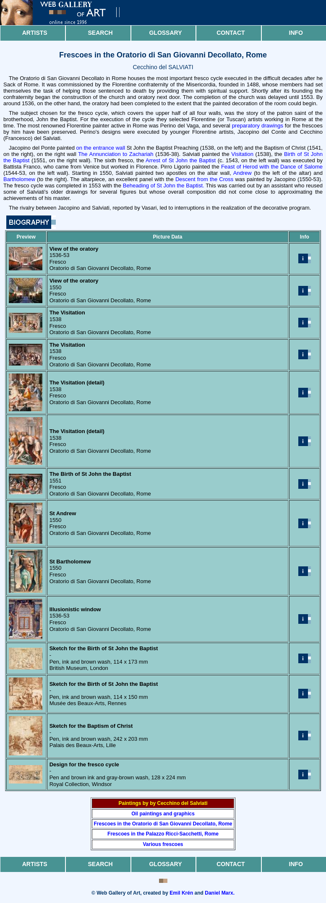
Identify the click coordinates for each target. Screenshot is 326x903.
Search (100, 32)
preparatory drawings (257, 125)
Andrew (242, 173)
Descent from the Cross (204, 179)
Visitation (242, 154)
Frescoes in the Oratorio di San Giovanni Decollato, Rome (163, 824)
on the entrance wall (100, 148)
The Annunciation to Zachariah (115, 154)
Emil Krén (181, 893)
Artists (34, 32)
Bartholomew (19, 179)
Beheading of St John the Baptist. (163, 185)
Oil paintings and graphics (163, 814)
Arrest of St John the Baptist (181, 160)
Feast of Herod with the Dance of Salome (272, 166)
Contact (230, 32)
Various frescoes (163, 844)
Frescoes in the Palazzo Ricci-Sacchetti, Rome (163, 834)
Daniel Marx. (220, 893)
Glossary (165, 32)
